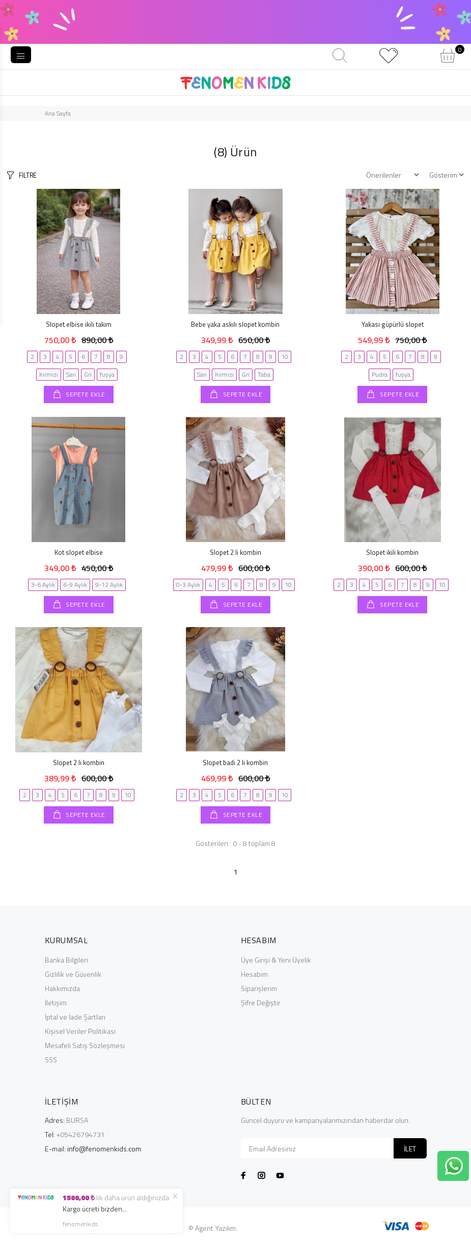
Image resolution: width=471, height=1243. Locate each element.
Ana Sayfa (58, 113)
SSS (51, 1059)
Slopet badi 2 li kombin (235, 762)
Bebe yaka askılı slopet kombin (235, 324)
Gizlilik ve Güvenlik (73, 974)
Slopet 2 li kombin (235, 552)
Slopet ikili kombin (392, 552)
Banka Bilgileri (66, 959)
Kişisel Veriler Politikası (80, 1031)
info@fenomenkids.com (104, 1148)
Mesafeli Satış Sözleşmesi (85, 1045)
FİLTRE (28, 175)
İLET (410, 1148)
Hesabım (254, 974)
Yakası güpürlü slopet (393, 324)
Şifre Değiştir (261, 1002)
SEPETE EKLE (84, 394)
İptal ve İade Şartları (75, 1016)
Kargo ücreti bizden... (95, 1208)
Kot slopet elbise (78, 552)
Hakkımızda (62, 988)
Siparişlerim (259, 988)
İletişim (56, 1002)
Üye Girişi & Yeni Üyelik (276, 959)
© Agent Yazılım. (213, 1228)
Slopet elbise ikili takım (79, 324)
